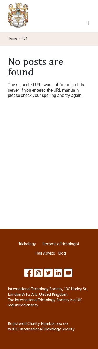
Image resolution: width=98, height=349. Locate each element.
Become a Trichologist (61, 244)
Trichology (27, 244)
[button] (87, 23)
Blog (62, 253)
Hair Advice (45, 253)
